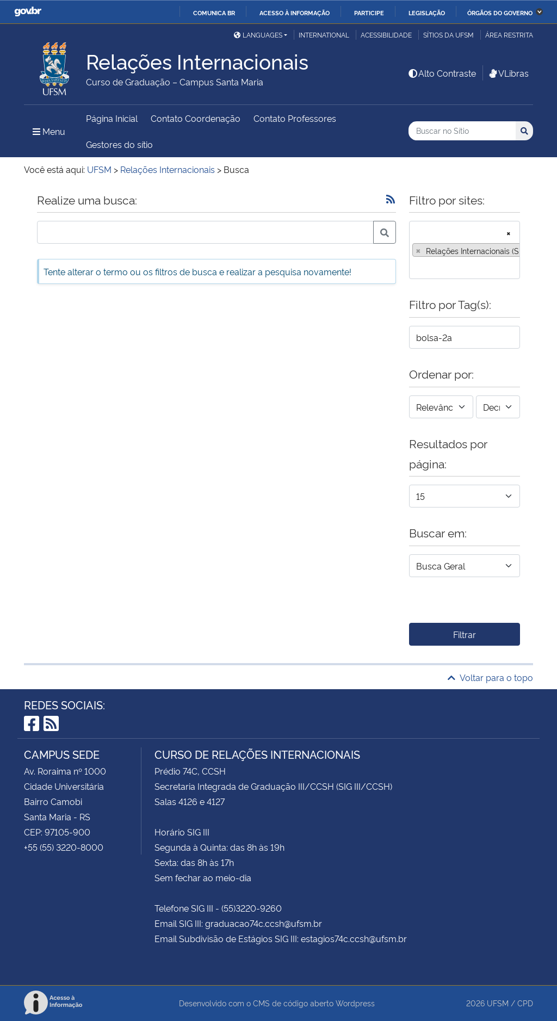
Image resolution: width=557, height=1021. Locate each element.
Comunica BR (214, 12)
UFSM (498, 1003)
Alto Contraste (441, 73)
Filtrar (464, 634)
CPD (525, 1003)
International (324, 34)
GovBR (27, 12)
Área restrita (509, 34)
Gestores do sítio (119, 144)
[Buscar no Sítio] (462, 130)
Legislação (427, 12)
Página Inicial (112, 118)
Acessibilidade (386, 34)
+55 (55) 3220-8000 (63, 847)
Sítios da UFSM (448, 34)
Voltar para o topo (490, 677)
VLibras (508, 73)
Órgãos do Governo (500, 12)
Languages (258, 34)
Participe (369, 12)
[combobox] (464, 250)
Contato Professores (294, 118)
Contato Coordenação (195, 118)
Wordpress (355, 1003)
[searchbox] (415, 267)
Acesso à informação (294, 12)
